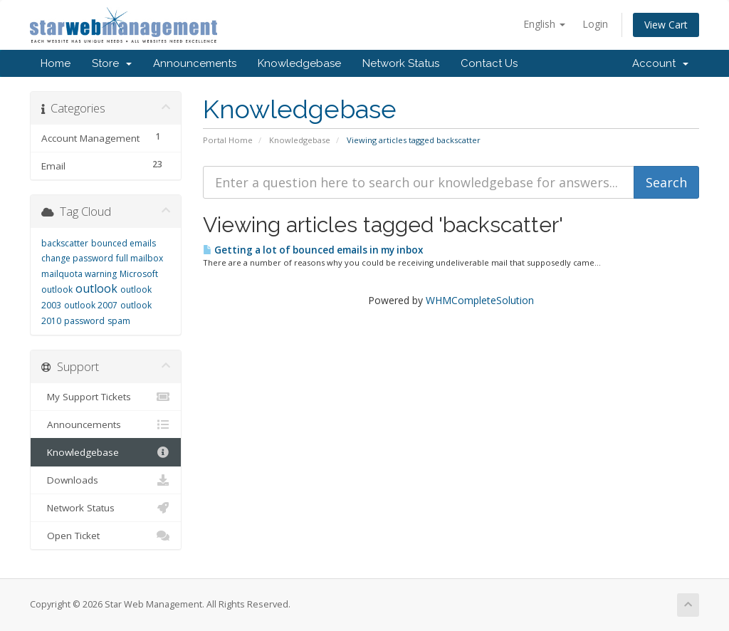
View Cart (666, 24)
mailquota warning (79, 274)
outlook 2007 (90, 305)
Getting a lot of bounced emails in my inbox (313, 250)
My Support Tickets (105, 396)
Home (55, 63)
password (84, 321)
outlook (96, 288)
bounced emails (123, 243)
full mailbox (139, 258)
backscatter (64, 243)
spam (118, 321)
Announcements (194, 63)
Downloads (105, 480)
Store (112, 63)
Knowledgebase (299, 63)
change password (77, 258)
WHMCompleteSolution (480, 300)
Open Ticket (105, 535)
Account (660, 63)
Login (595, 24)
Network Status (400, 63)
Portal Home (228, 140)
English (544, 24)
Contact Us (489, 63)
